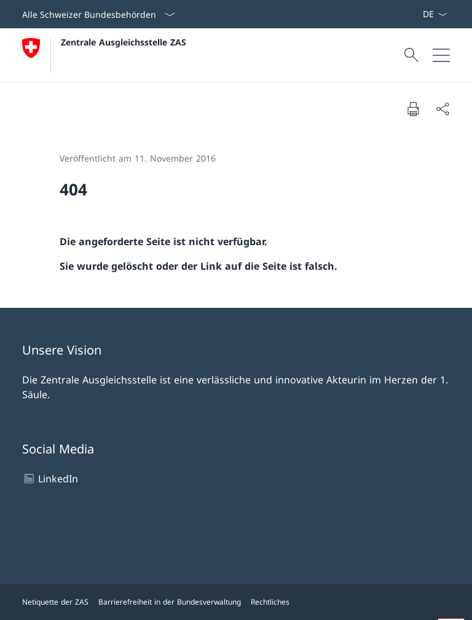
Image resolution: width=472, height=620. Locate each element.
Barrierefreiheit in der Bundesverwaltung (169, 602)
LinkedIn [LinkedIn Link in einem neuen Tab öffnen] (50, 478)
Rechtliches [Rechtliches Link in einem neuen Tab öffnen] (270, 602)
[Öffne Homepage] (104, 55)
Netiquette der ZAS (55, 602)
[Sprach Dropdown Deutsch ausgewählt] (435, 14)
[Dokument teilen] (442, 108)
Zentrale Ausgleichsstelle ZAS (123, 42)
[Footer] (236, 602)
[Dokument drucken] (413, 108)
